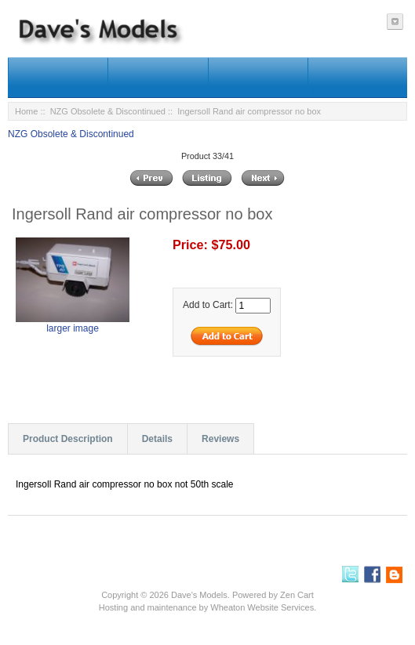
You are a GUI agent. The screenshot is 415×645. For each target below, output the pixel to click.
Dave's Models (199, 595)
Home (26, 111)
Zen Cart (297, 595)
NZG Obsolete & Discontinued (108, 111)
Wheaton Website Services (262, 607)
